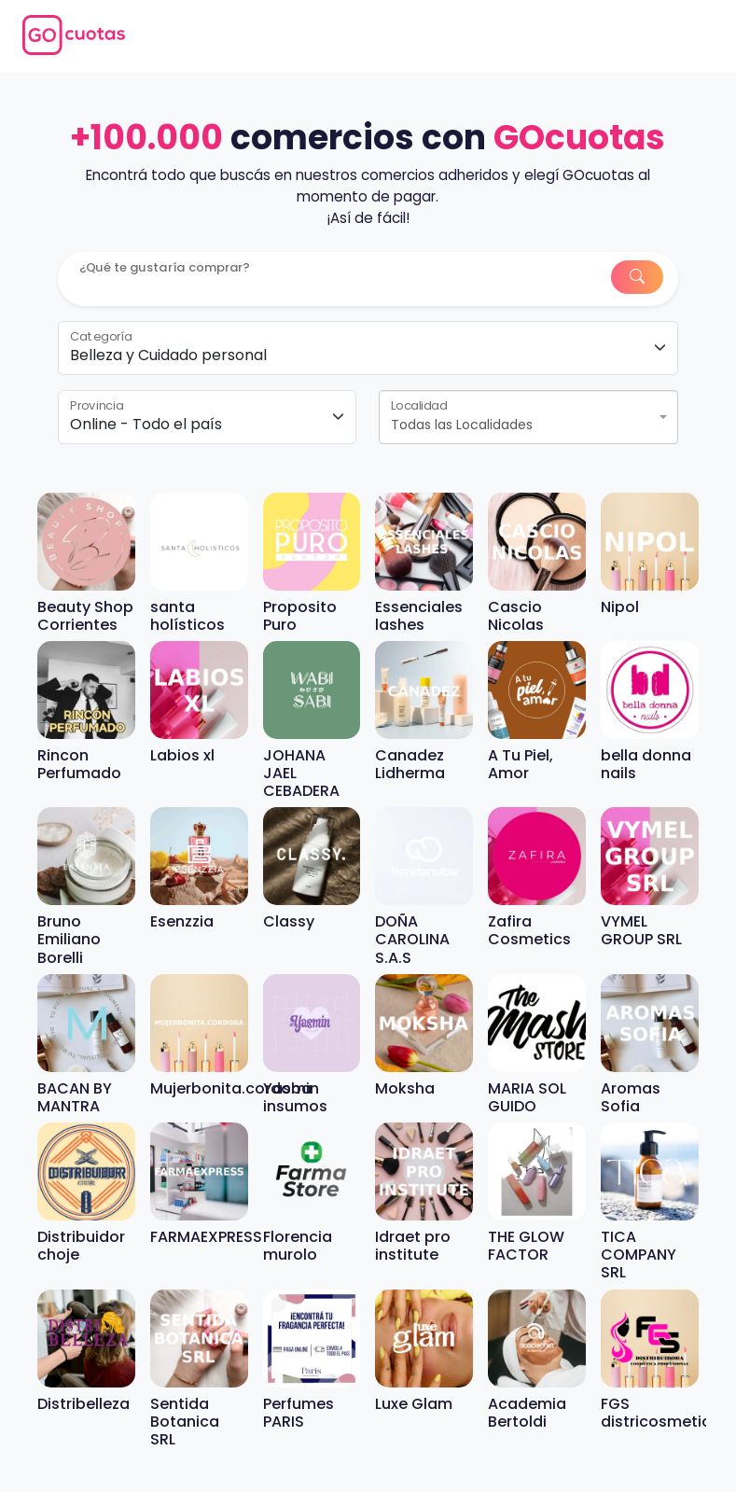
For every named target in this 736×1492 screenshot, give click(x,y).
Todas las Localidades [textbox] (462, 424)
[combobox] (528, 417)
